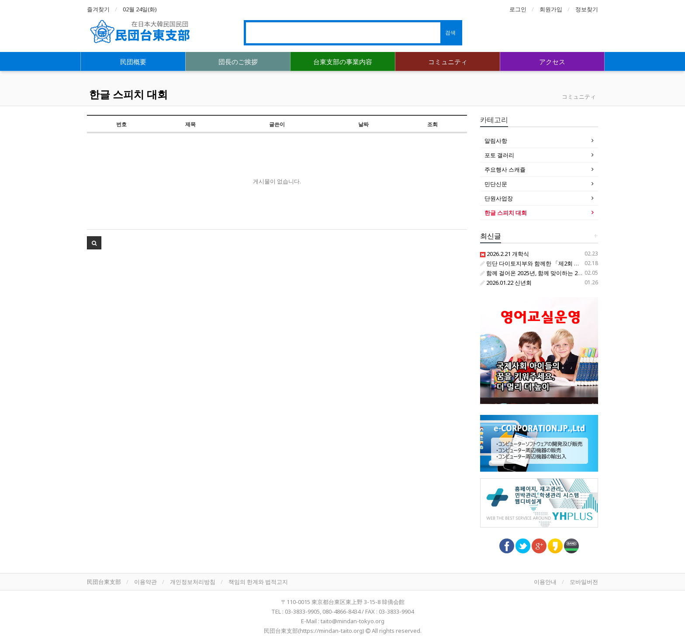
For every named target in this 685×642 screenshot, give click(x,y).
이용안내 (545, 582)
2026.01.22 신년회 (506, 282)
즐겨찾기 (98, 9)
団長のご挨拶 (238, 61)
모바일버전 (584, 582)
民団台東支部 (104, 582)
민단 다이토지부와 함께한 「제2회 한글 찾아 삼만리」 (551, 263)
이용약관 (145, 582)
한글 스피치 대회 (128, 94)
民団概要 (133, 61)
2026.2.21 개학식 (504, 254)
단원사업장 (498, 198)
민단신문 (495, 184)
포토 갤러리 (499, 155)
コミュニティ (447, 61)
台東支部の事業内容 (342, 61)
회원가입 (551, 9)
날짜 (363, 124)
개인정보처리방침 (192, 582)
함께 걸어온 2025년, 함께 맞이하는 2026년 (536, 273)
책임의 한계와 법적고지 (258, 582)
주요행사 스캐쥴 (505, 169)
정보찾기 (586, 9)
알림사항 (495, 141)
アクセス (552, 61)
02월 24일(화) (140, 9)
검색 (450, 32)
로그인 (517, 9)
